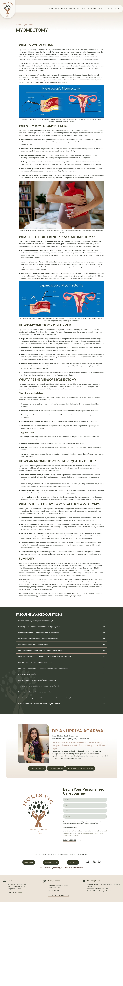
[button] (34, 768)
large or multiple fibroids (50, 149)
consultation (99, 593)
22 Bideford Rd (55, 886)
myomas (94, 49)
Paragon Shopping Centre (59, 884)
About (57, 9)
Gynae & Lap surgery (88, 9)
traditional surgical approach (57, 250)
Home (51, 9)
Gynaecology (74, 9)
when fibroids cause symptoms (54, 130)
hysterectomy (29, 63)
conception (25, 164)
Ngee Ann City (55, 889)
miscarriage (50, 164)
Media (110, 9)
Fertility (64, 9)
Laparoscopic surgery (66, 853)
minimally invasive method (58, 262)
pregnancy (71, 493)
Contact (117, 9)
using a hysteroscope (77, 273)
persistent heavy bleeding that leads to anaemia (73, 139)
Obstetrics (102, 9)
